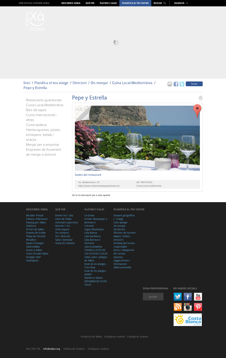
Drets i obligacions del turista (124, 251)
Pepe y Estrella (35, 87)
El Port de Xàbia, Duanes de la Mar (36, 231)
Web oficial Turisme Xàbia (34, 3)
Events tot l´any (64, 215)
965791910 (146, 182)
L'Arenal (89, 225)
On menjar (99, 82)
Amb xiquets (62, 229)
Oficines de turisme (125, 232)
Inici (26, 82)
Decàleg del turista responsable (124, 244)
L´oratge (118, 219)
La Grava (89, 215)
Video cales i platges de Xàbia (95, 258)
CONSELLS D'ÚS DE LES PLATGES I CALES (96, 251)
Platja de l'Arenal (35, 236)
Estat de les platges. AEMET (95, 272)
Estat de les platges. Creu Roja (95, 265)
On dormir (119, 229)
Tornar (194, 83)
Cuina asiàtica (36, 125)
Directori (80, 82)
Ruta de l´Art (62, 225)
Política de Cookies (73, 348)
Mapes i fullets (122, 236)
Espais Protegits (35, 243)
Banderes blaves (93, 277)
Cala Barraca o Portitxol (92, 241)
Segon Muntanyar (94, 229)
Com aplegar (121, 222)
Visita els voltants (65, 243)
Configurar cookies (115, 336)
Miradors (31, 239)
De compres (62, 232)
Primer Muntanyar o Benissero (95, 220)
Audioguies (32, 260)
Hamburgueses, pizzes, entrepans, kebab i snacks (43, 135)
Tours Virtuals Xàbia (37, 253)
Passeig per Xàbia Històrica (36, 224)
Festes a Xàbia (34, 250)
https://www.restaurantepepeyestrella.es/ (99, 185)
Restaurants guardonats (44, 100)
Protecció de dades (92, 336)
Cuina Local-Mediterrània (132, 82)
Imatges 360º (33, 257)
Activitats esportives (66, 222)
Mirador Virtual (34, 215)
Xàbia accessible (122, 267)
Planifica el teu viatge (135, 3)
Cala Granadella (93, 246)
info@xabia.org (51, 348)
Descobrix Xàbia (70, 3)
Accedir (153, 296)
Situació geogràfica (124, 215)
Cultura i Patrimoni (36, 219)
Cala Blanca (90, 232)
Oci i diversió (62, 236)
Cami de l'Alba (63, 219)
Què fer (90, 3)
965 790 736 (33, 348)
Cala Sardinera (92, 236)
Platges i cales (108, 3)
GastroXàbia (33, 246)
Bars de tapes (36, 110)
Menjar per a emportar (42, 145)
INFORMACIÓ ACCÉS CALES (95, 283)
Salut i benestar (64, 239)
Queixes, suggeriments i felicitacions (122, 260)
